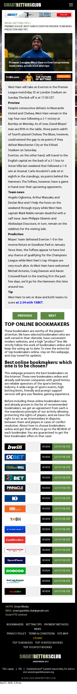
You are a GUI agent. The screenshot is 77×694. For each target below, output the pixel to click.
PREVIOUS (25, 315)
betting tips (34, 624)
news (37, 629)
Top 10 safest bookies (37, 647)
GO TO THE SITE (62, 447)
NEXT (52, 315)
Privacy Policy (16, 633)
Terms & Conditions (42, 633)
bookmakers (15, 624)
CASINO (37, 638)
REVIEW (46, 447)
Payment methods (56, 624)
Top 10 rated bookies (49, 642)
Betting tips (21, 23)
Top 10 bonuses (22, 642)
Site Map (62, 633)
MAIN (8, 23)
